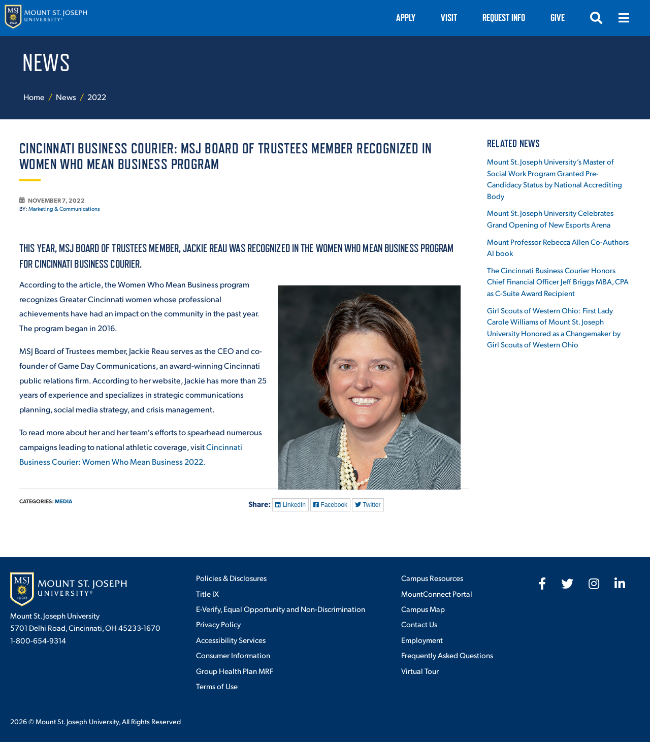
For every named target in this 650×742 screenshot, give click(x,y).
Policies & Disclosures (231, 578)
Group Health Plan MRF (234, 670)
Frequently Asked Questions (447, 655)
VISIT (449, 17)
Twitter (367, 504)
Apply (405, 17)
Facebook (330, 504)
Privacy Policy (218, 624)
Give (557, 17)
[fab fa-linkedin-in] (619, 583)
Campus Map (423, 609)
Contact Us (419, 624)
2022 (96, 96)
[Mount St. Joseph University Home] (45, 18)
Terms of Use (217, 686)
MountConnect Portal (436, 593)
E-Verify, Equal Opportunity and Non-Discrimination (280, 609)
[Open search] (596, 18)
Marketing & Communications (64, 208)
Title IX (207, 593)
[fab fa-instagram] (594, 583)
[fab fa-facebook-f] (542, 583)
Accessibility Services (231, 639)
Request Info (503, 17)
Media (63, 501)
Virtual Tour (420, 670)
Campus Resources (432, 578)
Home (34, 96)
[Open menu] (623, 18)
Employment (422, 639)
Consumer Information (233, 655)
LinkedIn (290, 504)
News (67, 96)
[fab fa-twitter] (567, 583)
